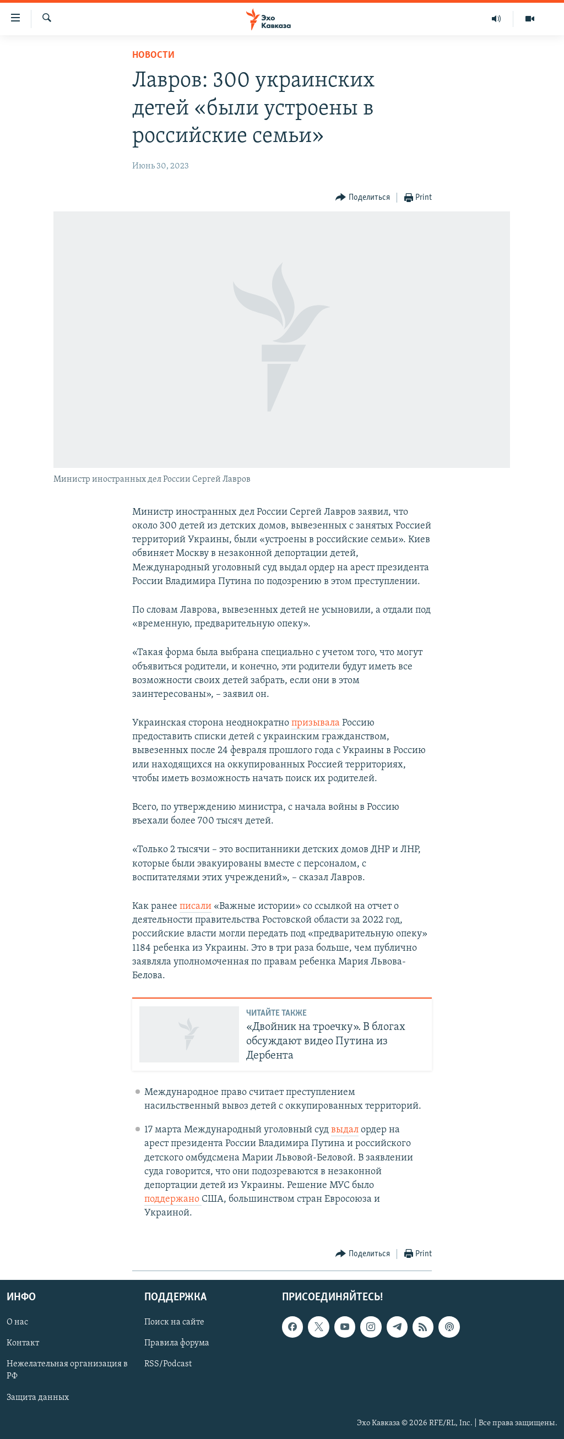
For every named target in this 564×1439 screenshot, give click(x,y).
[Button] (362, 197)
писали (196, 906)
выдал (345, 1130)
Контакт (23, 1343)
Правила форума (176, 1343)
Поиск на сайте (174, 1322)
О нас (17, 1322)
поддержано (173, 1199)
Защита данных (38, 1397)
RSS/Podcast (168, 1364)
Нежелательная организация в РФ (67, 1370)
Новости (153, 55)
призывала (316, 723)
